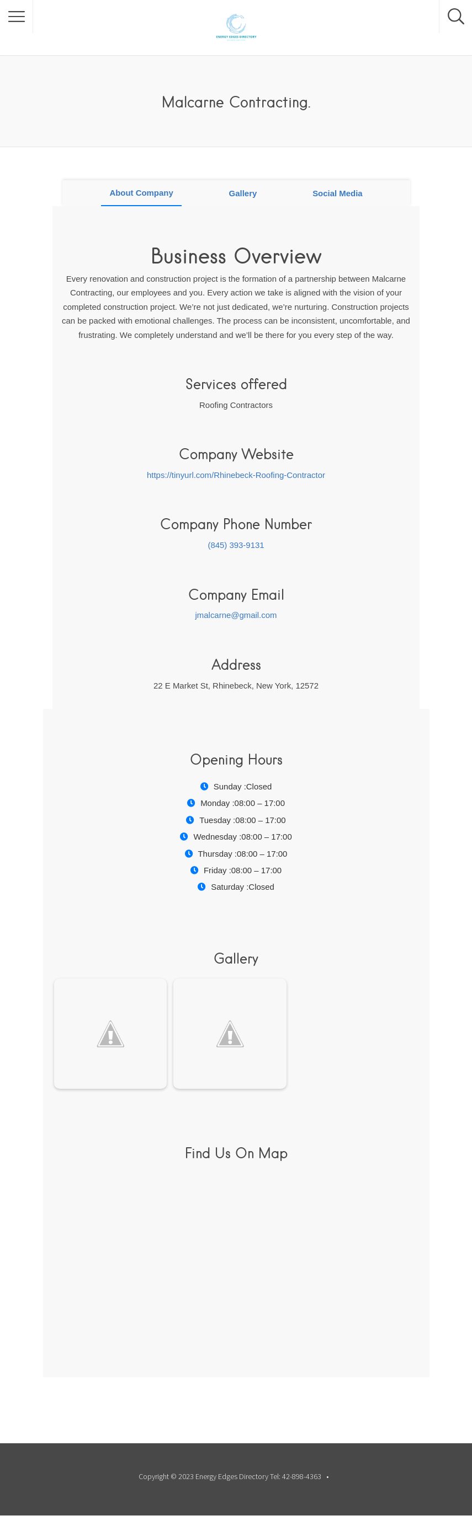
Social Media (337, 193)
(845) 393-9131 (236, 545)
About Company (141, 192)
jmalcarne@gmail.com (236, 615)
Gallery (243, 193)
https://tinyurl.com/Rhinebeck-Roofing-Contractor (236, 475)
